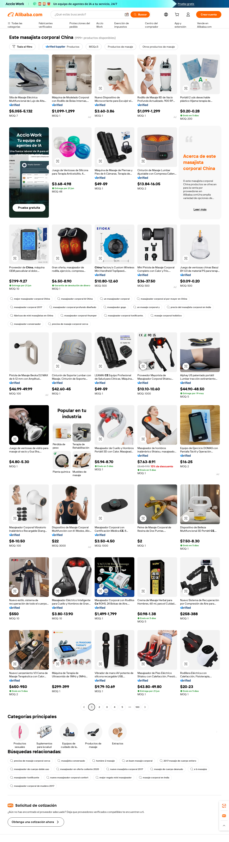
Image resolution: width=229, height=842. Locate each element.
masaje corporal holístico (166, 315)
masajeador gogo (114, 307)
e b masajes (198, 769)
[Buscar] (140, 14)
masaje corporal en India (154, 777)
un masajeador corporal (115, 298)
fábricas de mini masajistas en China (31, 315)
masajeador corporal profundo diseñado (72, 307)
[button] (126, 14)
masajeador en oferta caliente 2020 (77, 769)
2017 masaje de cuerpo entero (178, 760)
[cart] (178, 15)
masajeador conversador (25, 324)
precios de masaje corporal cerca (68, 324)
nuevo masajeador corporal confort (67, 777)
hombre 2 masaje (103, 760)
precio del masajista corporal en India (189, 307)
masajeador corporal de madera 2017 (32, 785)
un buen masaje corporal (137, 760)
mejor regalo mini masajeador (114, 777)
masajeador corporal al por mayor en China (162, 298)
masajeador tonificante (24, 777)
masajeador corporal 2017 (26, 307)
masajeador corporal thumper (78, 315)
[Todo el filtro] (22, 46)
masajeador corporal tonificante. (123, 315)
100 (137, 707)
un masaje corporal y (146, 307)
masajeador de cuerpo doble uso (29, 769)
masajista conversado (71, 760)
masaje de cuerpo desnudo (166, 769)
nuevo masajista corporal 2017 (124, 769)
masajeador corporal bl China (75, 298)
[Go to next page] (145, 707)
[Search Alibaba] (88, 14)
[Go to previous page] (84, 707)
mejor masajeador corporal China (30, 298)
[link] (224, 806)
